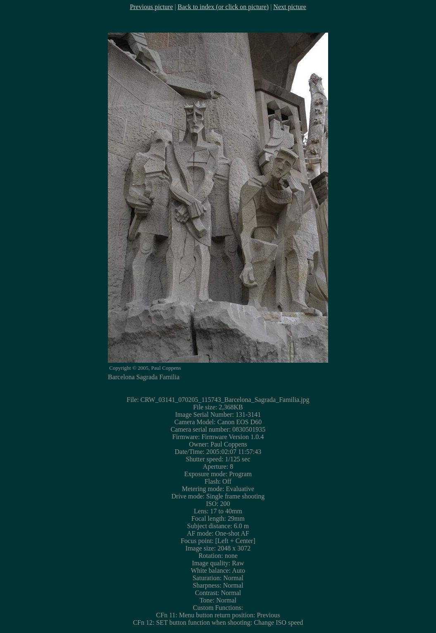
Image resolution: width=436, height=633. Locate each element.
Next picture (289, 6)
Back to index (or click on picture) (223, 6)
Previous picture (151, 6)
